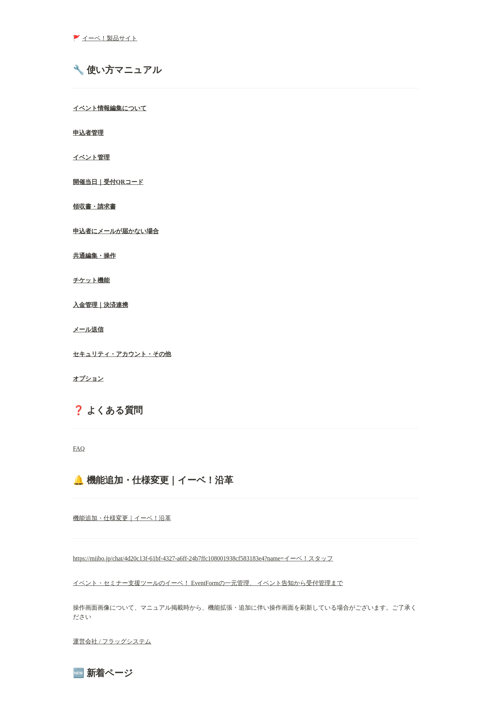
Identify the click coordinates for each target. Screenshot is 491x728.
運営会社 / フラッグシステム (112, 641)
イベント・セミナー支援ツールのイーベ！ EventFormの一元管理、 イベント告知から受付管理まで (208, 583)
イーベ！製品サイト (109, 38)
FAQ (79, 448)
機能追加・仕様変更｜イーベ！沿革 (122, 518)
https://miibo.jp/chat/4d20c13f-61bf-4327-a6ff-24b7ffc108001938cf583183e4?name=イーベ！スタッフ (203, 558)
